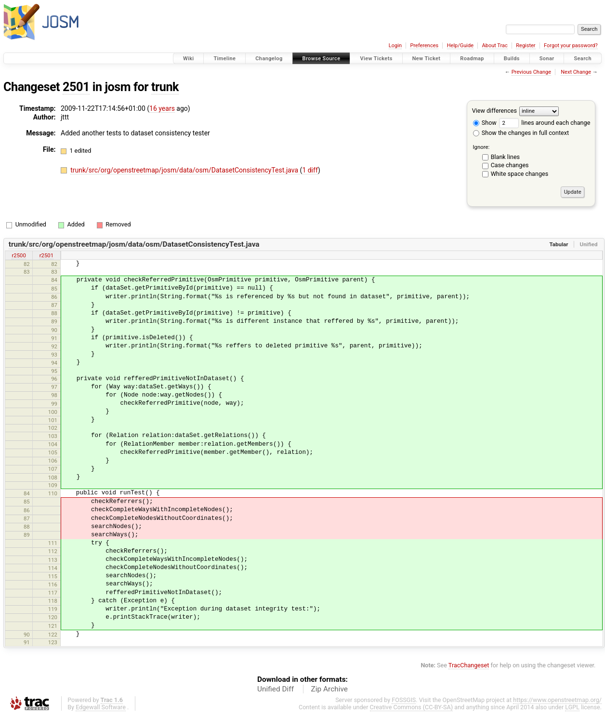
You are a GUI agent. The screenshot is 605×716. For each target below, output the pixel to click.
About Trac (495, 45)
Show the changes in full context (521, 132)
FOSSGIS (404, 699)
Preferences (424, 45)
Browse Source (321, 58)
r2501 (46, 255)
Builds (512, 58)
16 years (162, 108)
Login (395, 45)
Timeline (224, 58)
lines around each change (544, 122)
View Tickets (376, 58)
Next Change (576, 72)
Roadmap (472, 58)
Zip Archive (329, 689)
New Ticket (426, 58)
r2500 (19, 255)
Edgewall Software (101, 707)
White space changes (520, 173)
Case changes (510, 165)
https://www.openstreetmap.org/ (557, 699)
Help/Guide (460, 45)
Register (525, 45)
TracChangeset (468, 665)
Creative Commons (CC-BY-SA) (411, 707)
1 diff (310, 170)
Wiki (188, 58)
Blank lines (505, 156)
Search (583, 58)
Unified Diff (275, 689)
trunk (165, 87)
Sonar (546, 58)
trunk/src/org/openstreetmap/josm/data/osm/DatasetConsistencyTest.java (185, 170)
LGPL (572, 707)
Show (485, 122)
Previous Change (531, 72)
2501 (76, 87)
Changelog (268, 58)
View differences (494, 110)
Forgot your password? (571, 45)
